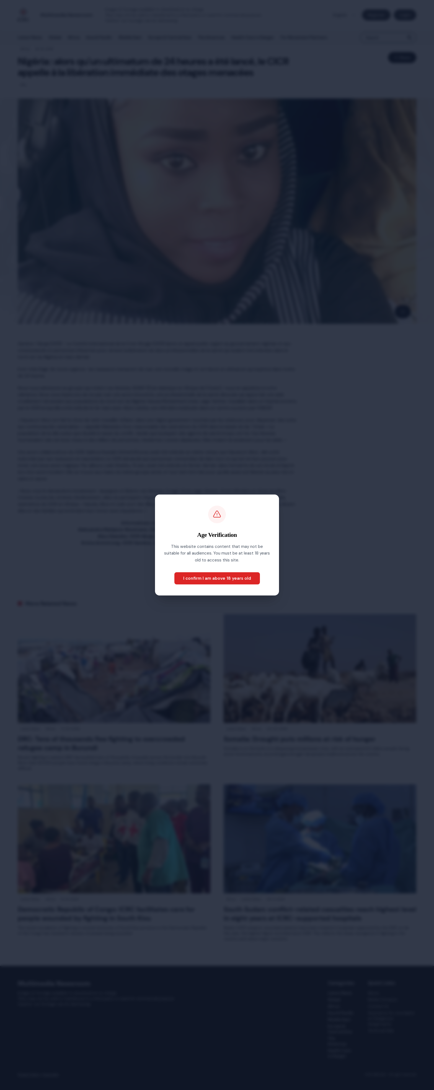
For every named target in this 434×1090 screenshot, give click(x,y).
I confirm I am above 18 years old (217, 578)
